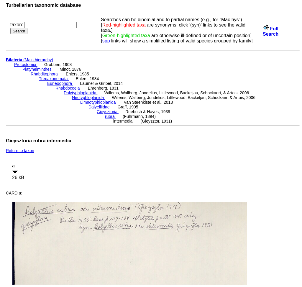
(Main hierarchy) (29, 59)
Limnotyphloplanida (98, 102)
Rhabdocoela (68, 88)
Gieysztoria (108, 111)
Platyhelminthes (37, 69)
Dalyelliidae (99, 107)
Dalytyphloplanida (80, 92)
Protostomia (25, 64)
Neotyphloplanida (88, 97)
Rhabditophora (45, 74)
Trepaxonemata (54, 78)
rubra (110, 116)
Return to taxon (20, 150)
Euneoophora (60, 83)
